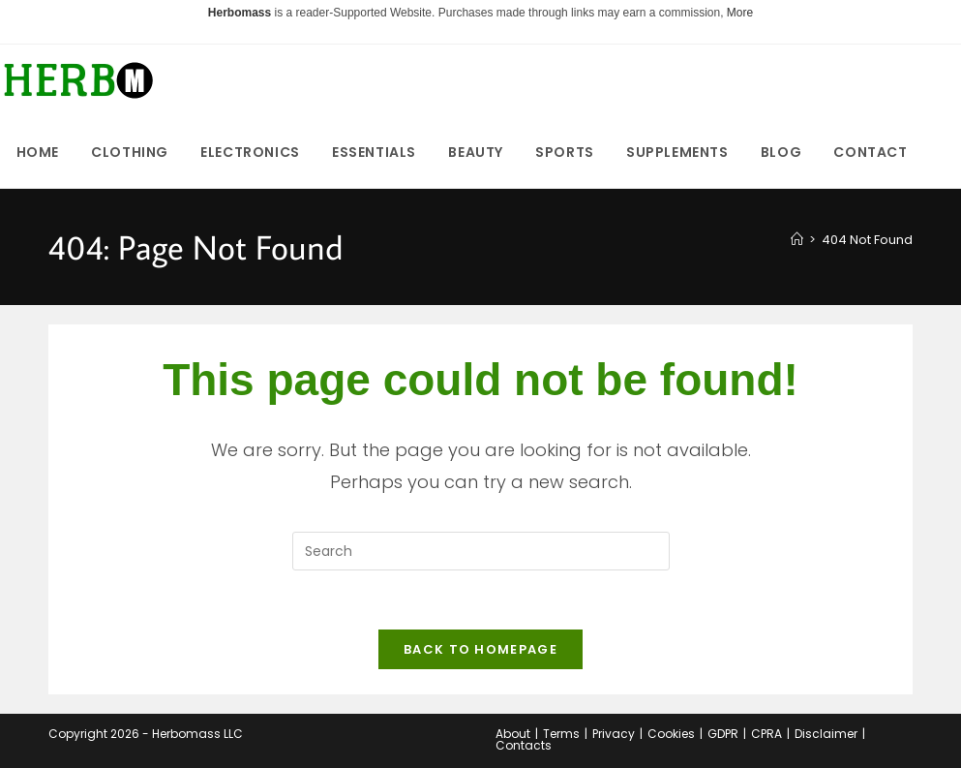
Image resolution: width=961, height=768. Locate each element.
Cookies (671, 733)
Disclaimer (826, 733)
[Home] (797, 239)
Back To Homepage (480, 649)
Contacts (524, 745)
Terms (561, 733)
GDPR (722, 733)
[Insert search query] (481, 551)
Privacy (613, 733)
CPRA (766, 733)
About (513, 733)
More (740, 12)
